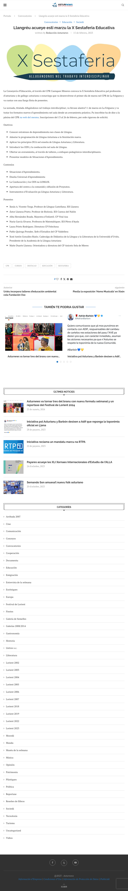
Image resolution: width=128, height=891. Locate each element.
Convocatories (25, 15)
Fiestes (9, 611)
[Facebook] (53, 863)
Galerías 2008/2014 (16, 626)
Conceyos (11, 538)
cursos (18, 266)
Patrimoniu (12, 772)
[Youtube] (75, 863)
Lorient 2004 (12, 677)
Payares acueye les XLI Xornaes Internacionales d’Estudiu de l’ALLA (69, 462)
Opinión (10, 764)
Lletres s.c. (11, 648)
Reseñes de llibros (15, 801)
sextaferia (63, 266)
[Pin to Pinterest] (68, 279)
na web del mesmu (29, 117)
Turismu (10, 823)
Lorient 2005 (12, 684)
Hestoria (10, 640)
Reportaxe (11, 794)
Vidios (9, 837)
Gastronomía (13, 633)
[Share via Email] (71, 279)
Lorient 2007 (12, 699)
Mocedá (10, 735)
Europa (9, 596)
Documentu (12, 560)
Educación (47, 266)
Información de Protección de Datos (80, 879)
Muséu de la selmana (17, 750)
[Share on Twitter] (64, 279)
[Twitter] (64, 863)
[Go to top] (64, 886)
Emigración (12, 575)
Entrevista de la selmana (18, 582)
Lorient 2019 (12, 713)
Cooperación (12, 553)
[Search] (122, 5)
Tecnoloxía (11, 816)
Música (9, 757)
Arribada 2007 (13, 516)
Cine (8, 523)
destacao (31, 266)
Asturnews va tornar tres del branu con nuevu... (34, 356)
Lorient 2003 (12, 669)
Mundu (9, 742)
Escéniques (12, 589)
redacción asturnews (57, 32)
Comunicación (13, 531)
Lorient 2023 (12, 728)
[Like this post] (57, 279)
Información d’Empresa (30, 879)
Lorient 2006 (12, 691)
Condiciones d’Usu (52, 879)
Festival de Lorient (15, 604)
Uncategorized (13, 830)
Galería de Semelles (16, 618)
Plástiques (11, 779)
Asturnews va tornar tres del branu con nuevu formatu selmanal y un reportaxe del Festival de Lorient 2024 (70, 403)
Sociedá (10, 808)
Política (10, 786)
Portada (7, 15)
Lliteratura (11, 655)
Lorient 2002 (12, 662)
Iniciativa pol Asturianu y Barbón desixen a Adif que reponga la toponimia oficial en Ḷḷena (73, 423)
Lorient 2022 (12, 721)
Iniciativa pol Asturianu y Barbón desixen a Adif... (94, 356)
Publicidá (105, 879)
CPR (7, 266)
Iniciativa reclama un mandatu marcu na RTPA (56, 441)
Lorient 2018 (12, 706)
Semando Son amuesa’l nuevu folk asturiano (55, 482)
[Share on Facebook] (61, 279)
